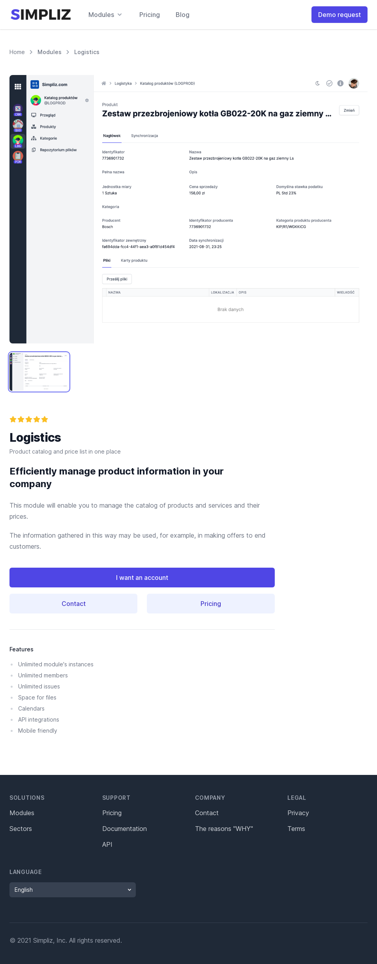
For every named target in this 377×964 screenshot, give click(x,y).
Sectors (20, 829)
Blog (182, 15)
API (107, 844)
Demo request (339, 15)
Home (17, 51)
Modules (50, 52)
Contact (74, 604)
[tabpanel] (188, 209)
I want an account (142, 577)
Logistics (86, 52)
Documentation (124, 829)
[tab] (39, 372)
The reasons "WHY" (224, 829)
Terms (296, 829)
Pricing (149, 15)
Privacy (298, 813)
